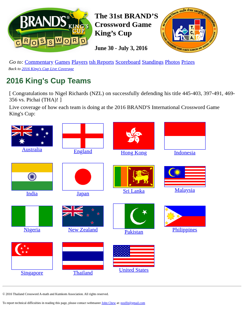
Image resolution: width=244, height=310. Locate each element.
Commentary (39, 62)
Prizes (188, 62)
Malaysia (185, 187)
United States (133, 267)
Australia (32, 147)
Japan (83, 191)
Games (62, 62)
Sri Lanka (133, 188)
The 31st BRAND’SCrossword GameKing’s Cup (126, 24)
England (83, 149)
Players (79, 62)
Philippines (185, 227)
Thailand (83, 270)
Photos (172, 62)
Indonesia (185, 150)
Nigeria (32, 227)
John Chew (109, 303)
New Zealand (83, 227)
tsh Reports (101, 62)
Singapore (32, 270)
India (32, 191)
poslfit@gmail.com (133, 303)
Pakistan (133, 229)
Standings (153, 62)
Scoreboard (127, 62)
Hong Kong (133, 150)
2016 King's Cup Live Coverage (48, 69)
